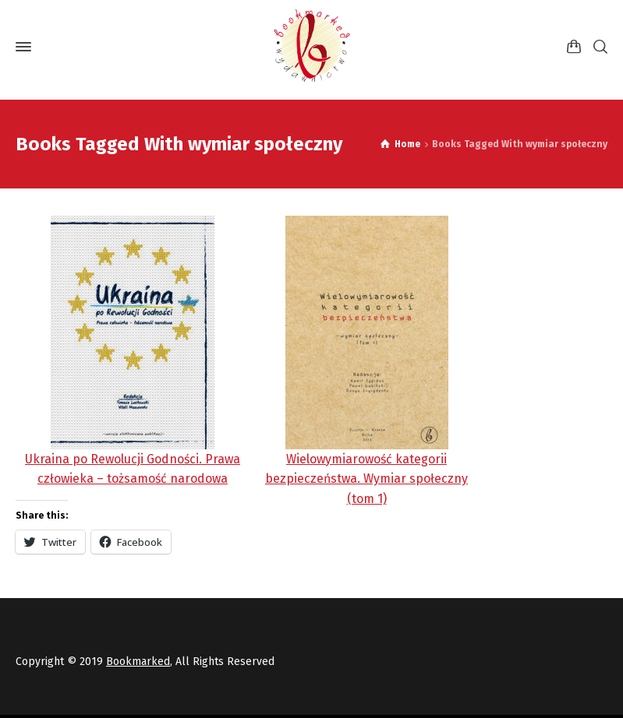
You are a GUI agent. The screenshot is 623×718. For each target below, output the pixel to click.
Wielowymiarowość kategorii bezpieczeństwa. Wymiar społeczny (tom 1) (366, 479)
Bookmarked (138, 661)
